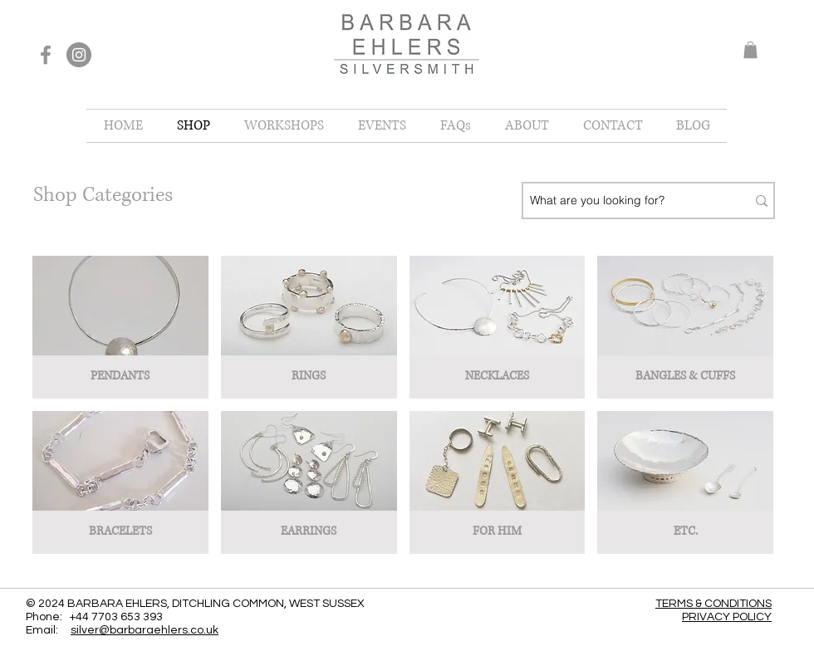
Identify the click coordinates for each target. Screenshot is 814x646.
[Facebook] (45, 54)
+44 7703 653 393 (116, 617)
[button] (750, 50)
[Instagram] (78, 54)
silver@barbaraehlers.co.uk (144, 630)
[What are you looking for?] (622, 201)
